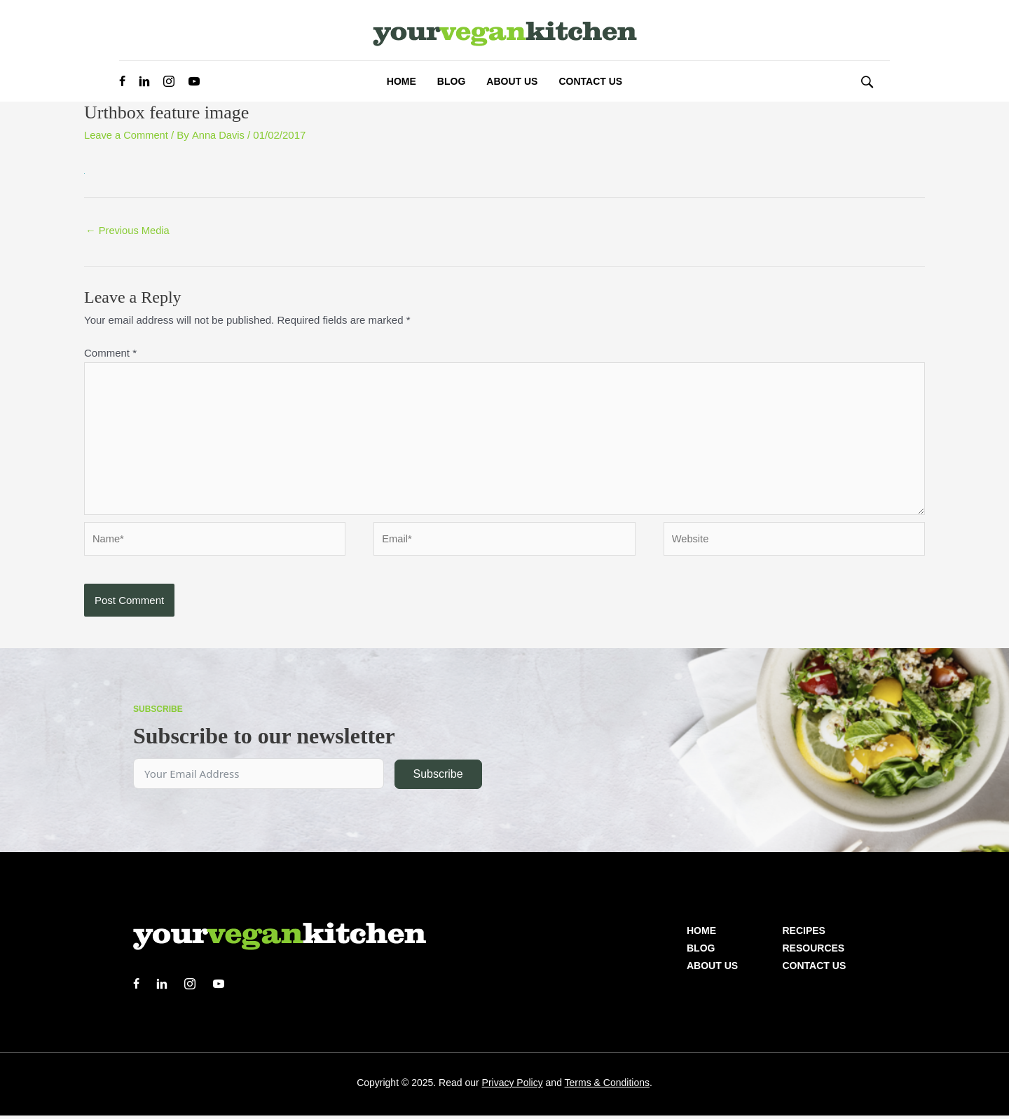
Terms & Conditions (607, 1086)
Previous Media (128, 231)
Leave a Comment (127, 135)
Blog (701, 951)
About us (712, 969)
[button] (867, 81)
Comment (110, 353)
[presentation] (190, 612)
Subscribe (437, 777)
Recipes (804, 934)
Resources (814, 951)
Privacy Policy (512, 1086)
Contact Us (814, 969)
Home (701, 934)
